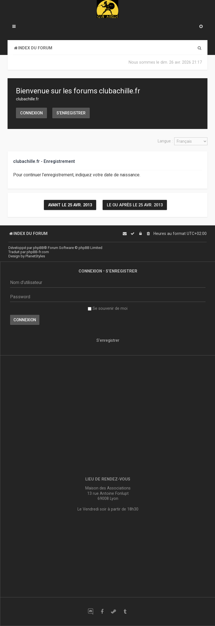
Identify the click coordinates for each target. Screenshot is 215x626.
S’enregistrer (71, 113)
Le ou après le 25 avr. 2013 (135, 205)
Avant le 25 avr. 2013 (70, 205)
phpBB (38, 248)
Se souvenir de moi (107, 308)
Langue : (165, 141)
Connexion (31, 113)
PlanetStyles (35, 256)
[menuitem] (201, 27)
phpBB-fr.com (38, 252)
